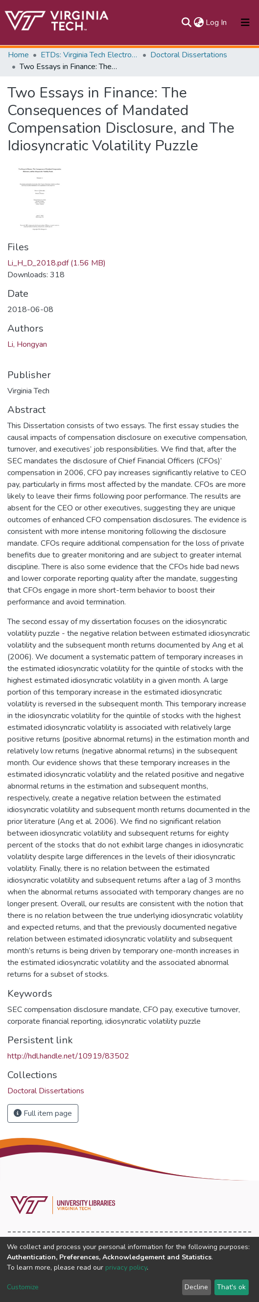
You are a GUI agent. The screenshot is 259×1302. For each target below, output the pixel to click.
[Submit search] (186, 22)
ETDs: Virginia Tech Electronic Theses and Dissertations (90, 54)
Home (18, 54)
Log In (217, 22)
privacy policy (126, 1267)
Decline (196, 1287)
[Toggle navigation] (245, 22)
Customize (23, 1287)
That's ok (231, 1287)
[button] (198, 22)
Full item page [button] (43, 1113)
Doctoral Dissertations (188, 54)
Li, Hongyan (27, 344)
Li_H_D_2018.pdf (56, 263)
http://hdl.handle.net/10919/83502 (68, 1056)
